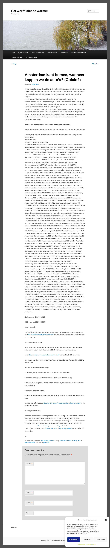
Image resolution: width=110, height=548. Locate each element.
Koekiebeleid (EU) (17, 57)
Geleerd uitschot (52, 52)
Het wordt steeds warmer (29, 11)
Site (27, 513)
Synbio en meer (23, 52)
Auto (41, 440)
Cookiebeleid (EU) (31, 57)
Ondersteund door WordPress (60, 540)
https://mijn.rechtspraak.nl (58, 428)
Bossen (46, 440)
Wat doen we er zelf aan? (78, 52)
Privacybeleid (64, 52)
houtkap (74, 440)
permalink (46, 442)
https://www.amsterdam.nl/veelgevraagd (62, 403)
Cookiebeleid (81, 544)
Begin (13, 52)
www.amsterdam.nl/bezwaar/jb (44, 355)
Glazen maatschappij (37, 52)
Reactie (29, 463)
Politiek (51, 440)
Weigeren (87, 539)
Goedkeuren (73, 539)
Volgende (95, 64)
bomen (69, 440)
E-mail (29, 502)
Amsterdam (63, 440)
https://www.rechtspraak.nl (51, 426)
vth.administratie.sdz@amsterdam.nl (40, 335)
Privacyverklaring (90, 544)
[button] (106, 520)
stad (79, 440)
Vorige (13, 64)
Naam (29, 492)
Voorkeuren (101, 539)
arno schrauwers (30, 442)
